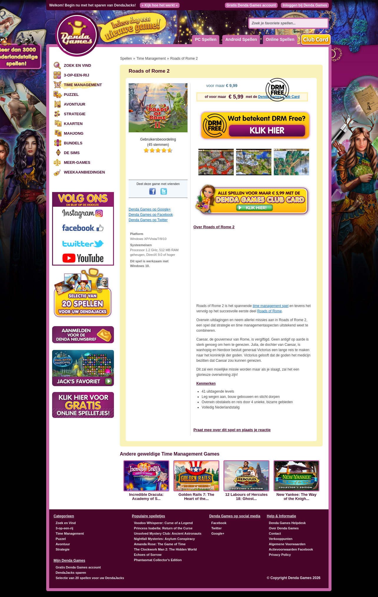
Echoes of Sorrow (148, 554)
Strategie (74, 114)
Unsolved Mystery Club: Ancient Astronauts (167, 533)
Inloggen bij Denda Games (305, 5)
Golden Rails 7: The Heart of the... (196, 497)
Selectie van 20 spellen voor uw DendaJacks (90, 578)
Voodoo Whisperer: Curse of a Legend (163, 523)
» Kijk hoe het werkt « (160, 5)
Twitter (216, 528)
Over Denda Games (284, 528)
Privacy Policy (280, 554)
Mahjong (73, 133)
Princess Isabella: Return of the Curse (163, 528)
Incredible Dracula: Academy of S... (146, 497)
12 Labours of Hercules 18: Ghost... (246, 497)
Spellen (126, 58)
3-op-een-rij (76, 75)
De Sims (71, 153)
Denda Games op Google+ (150, 209)
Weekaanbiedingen (84, 172)
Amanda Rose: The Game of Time (159, 544)
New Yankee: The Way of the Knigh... (296, 497)
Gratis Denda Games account (251, 5)
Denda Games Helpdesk (287, 523)
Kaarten (73, 123)
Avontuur (74, 104)
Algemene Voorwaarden (287, 544)
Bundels (73, 143)
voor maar (221, 85)
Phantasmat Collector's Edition (158, 560)
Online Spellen (280, 39)
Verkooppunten (280, 539)
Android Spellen (241, 39)
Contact (275, 533)
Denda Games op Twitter (148, 220)
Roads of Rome (269, 311)
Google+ (217, 533)
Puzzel (71, 94)
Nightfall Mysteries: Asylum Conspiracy (164, 539)
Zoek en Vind (77, 65)
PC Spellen (205, 39)
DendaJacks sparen (71, 572)
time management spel (270, 306)
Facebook (218, 523)
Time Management (83, 85)
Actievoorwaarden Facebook (291, 549)
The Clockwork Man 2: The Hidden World (165, 549)
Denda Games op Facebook (151, 215)
